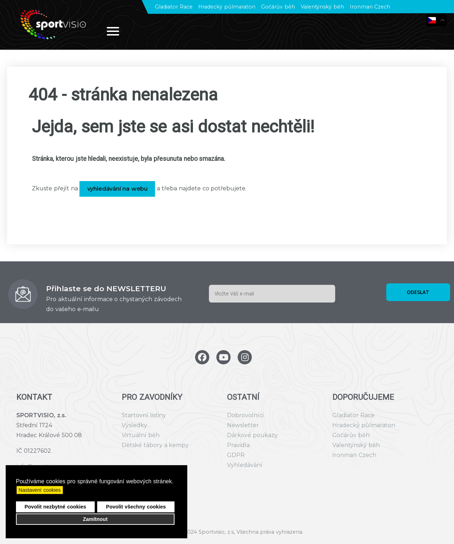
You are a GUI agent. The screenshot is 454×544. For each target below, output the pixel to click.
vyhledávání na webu (117, 188)
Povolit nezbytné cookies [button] (55, 507)
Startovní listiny (144, 415)
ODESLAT (418, 292)
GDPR (236, 455)
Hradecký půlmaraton (226, 7)
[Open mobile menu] (113, 31)
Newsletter (243, 425)
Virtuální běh (141, 435)
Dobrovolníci (245, 415)
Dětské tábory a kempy (155, 445)
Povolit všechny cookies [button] (136, 507)
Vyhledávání (244, 465)
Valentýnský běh (322, 7)
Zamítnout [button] (95, 519)
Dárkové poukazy (252, 435)
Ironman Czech (370, 7)
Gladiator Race (174, 7)
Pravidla (238, 445)
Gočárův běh (278, 7)
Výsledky (134, 425)
